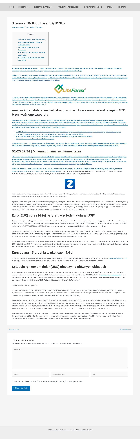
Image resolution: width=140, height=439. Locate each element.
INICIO (16, 9)
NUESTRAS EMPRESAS (46, 9)
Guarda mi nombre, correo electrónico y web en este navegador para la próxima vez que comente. (48, 402)
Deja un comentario (19, 30)
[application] (32, 8)
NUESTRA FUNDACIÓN (93, 9)
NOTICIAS (108, 9)
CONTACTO (119, 9)
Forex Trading (31, 30)
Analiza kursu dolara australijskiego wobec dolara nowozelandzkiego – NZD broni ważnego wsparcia (32, 45)
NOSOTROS (27, 9)
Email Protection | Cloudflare (61, 189)
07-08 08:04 (22, 63)
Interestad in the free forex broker (111, 292)
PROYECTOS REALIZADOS (70, 9)
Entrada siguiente (126, 346)
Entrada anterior (14, 346)
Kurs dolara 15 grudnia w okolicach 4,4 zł (32, 60)
